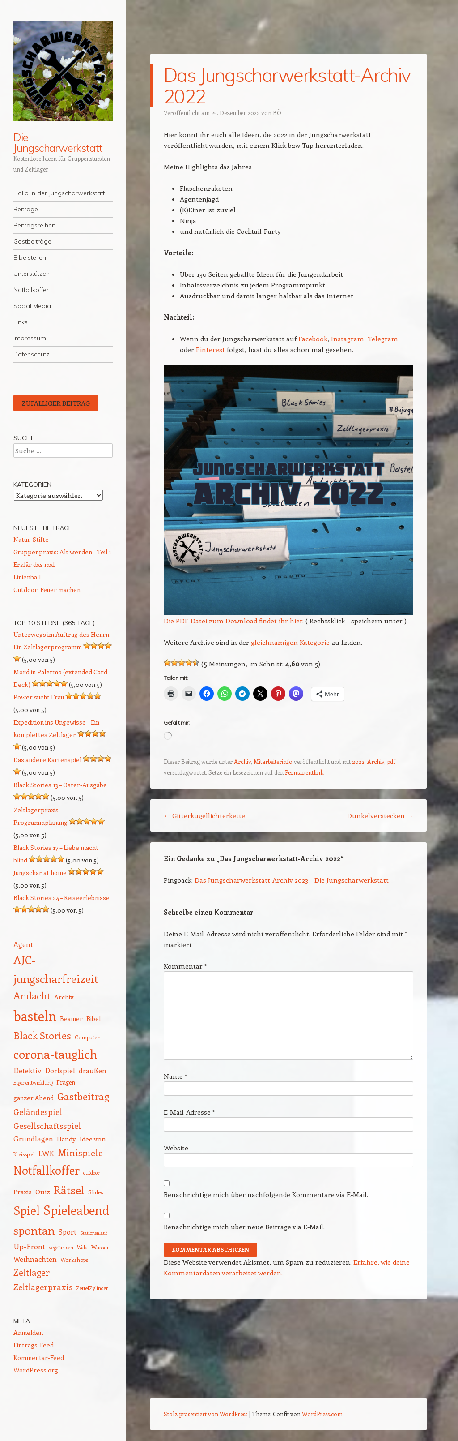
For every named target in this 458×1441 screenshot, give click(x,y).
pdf (391, 761)
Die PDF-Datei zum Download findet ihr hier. (234, 620)
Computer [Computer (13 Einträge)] (87, 1037)
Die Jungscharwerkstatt (57, 142)
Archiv (242, 761)
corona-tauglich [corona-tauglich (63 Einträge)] (55, 1054)
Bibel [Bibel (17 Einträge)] (93, 1018)
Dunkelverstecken (380, 815)
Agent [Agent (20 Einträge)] (23, 944)
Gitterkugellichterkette (204, 815)
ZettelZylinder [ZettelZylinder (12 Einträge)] (92, 1288)
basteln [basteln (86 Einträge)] (34, 1016)
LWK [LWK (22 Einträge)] (46, 1153)
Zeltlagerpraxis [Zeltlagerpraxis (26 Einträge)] (42, 1286)
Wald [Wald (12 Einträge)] (82, 1247)
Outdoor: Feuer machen (47, 589)
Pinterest (210, 349)
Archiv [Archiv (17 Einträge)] (63, 996)
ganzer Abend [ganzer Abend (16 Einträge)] (33, 1098)
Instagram (347, 338)
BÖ (277, 112)
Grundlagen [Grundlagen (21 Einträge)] (33, 1138)
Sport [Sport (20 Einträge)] (67, 1231)
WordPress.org (35, 1370)
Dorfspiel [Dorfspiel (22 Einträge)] (60, 1070)
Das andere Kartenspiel (47, 759)
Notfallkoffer (31, 290)
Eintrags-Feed (33, 1345)
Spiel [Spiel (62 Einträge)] (26, 1210)
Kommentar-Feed (38, 1357)
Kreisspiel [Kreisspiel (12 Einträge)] (23, 1154)
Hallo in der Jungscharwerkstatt (59, 193)
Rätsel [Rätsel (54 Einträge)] (69, 1189)
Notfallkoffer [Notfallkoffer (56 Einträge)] (46, 1170)
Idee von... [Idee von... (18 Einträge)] (95, 1138)
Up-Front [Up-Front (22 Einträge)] (29, 1246)
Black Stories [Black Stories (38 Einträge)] (42, 1035)
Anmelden (28, 1332)
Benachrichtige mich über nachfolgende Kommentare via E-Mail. (266, 1194)
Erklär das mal (34, 564)
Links (20, 322)
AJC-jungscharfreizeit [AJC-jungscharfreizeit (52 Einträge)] (55, 969)
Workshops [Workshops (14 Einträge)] (74, 1259)
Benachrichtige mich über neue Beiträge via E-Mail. (244, 1226)
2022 (358, 761)
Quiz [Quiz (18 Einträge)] (42, 1191)
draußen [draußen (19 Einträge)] (92, 1070)
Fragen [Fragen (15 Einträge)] (65, 1082)
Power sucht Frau (38, 697)
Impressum (29, 338)
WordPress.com (322, 1414)
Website (176, 1147)
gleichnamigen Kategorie (290, 642)
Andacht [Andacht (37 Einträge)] (32, 995)
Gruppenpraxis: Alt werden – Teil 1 (62, 552)
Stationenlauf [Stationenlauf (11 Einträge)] (93, 1233)
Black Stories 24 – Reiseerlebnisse (61, 897)
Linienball (27, 577)
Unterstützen (31, 274)
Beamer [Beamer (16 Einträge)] (71, 1018)
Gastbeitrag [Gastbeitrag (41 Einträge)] (83, 1096)
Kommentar (185, 965)
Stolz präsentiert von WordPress (205, 1414)
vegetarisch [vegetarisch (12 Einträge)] (61, 1247)
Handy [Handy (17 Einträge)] (66, 1138)
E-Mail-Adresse (189, 1111)
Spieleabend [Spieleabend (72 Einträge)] (76, 1209)
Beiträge (25, 209)
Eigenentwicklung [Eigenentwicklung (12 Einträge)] (33, 1082)
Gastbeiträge (32, 241)
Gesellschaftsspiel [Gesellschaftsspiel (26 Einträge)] (47, 1125)
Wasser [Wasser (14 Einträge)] (100, 1247)
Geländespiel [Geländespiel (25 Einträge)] (37, 1111)
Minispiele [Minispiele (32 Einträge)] (80, 1152)
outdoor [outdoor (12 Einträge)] (91, 1172)
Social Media (32, 306)
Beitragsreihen (34, 225)
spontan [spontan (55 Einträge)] (34, 1230)
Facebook (312, 338)
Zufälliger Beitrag (55, 403)
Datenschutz (31, 354)
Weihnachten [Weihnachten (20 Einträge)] (35, 1259)
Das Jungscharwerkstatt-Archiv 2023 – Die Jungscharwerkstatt (292, 879)
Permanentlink (304, 772)
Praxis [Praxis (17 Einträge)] (22, 1191)
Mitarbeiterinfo (273, 761)
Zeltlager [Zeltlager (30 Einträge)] (31, 1272)
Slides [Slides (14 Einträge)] (95, 1192)
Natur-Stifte (31, 539)
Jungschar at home (40, 872)
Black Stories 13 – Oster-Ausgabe (60, 785)
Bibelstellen (29, 257)
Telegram (383, 338)
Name (175, 1076)
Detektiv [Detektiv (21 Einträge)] (27, 1070)
